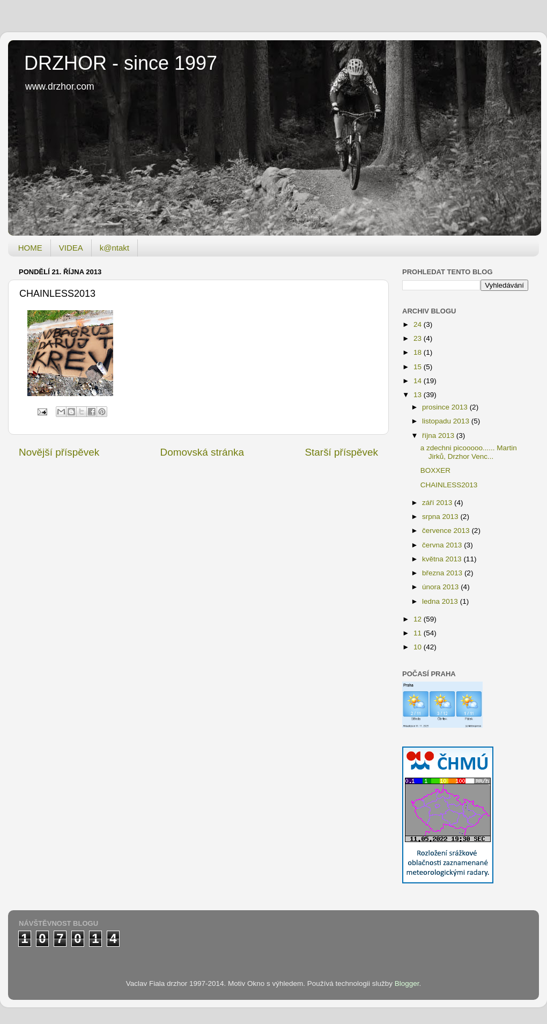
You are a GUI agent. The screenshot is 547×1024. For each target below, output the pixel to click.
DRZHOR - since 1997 (120, 63)
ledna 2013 (441, 601)
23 (418, 338)
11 (418, 633)
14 (418, 381)
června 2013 (443, 545)
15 (418, 367)
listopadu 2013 (446, 421)
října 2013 (439, 435)
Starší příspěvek (342, 452)
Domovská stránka (202, 452)
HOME (30, 247)
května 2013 (442, 559)
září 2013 (438, 503)
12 (418, 619)
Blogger (407, 983)
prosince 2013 (446, 407)
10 (418, 647)
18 (418, 352)
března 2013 (443, 573)
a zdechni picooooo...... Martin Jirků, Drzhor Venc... (468, 452)
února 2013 (441, 587)
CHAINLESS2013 (449, 485)
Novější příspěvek (59, 452)
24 (418, 324)
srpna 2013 (441, 517)
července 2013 (446, 530)
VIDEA (71, 247)
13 (418, 395)
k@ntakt (114, 247)
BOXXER (435, 470)
